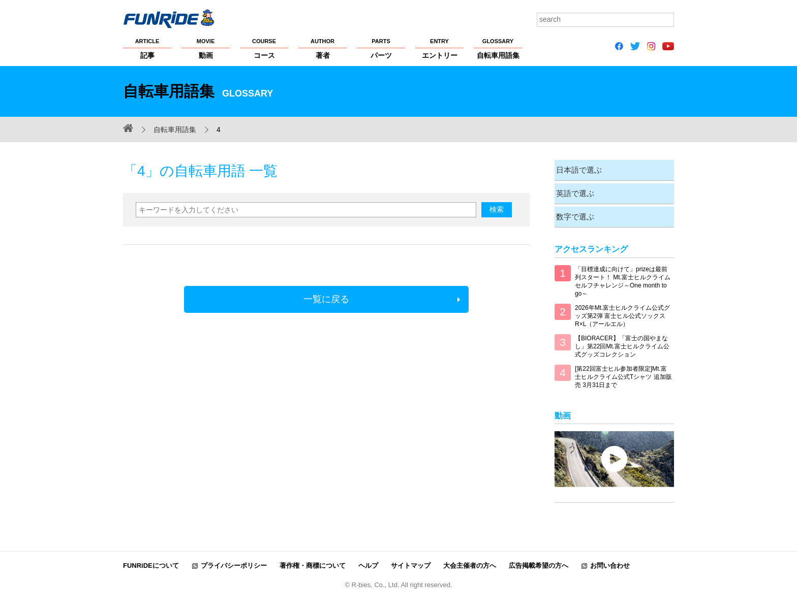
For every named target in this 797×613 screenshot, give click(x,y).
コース (264, 48)
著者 (322, 48)
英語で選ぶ (574, 191)
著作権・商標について (313, 562)
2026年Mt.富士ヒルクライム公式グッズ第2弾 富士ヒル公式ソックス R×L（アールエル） (622, 313)
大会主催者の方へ (469, 562)
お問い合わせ (610, 562)
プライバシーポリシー (234, 562)
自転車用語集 (498, 48)
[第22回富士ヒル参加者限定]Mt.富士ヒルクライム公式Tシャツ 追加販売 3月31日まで (623, 373)
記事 (147, 48)
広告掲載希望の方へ (538, 562)
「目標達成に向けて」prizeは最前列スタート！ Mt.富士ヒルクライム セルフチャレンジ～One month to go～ (622, 278)
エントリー (439, 48)
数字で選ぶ (574, 214)
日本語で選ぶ (577, 169)
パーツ (381, 48)
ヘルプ (368, 562)
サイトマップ (411, 562)
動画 (205, 48)
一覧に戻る (326, 299)
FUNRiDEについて (151, 562)
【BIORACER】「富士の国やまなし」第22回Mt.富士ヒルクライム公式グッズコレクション (622, 343)
